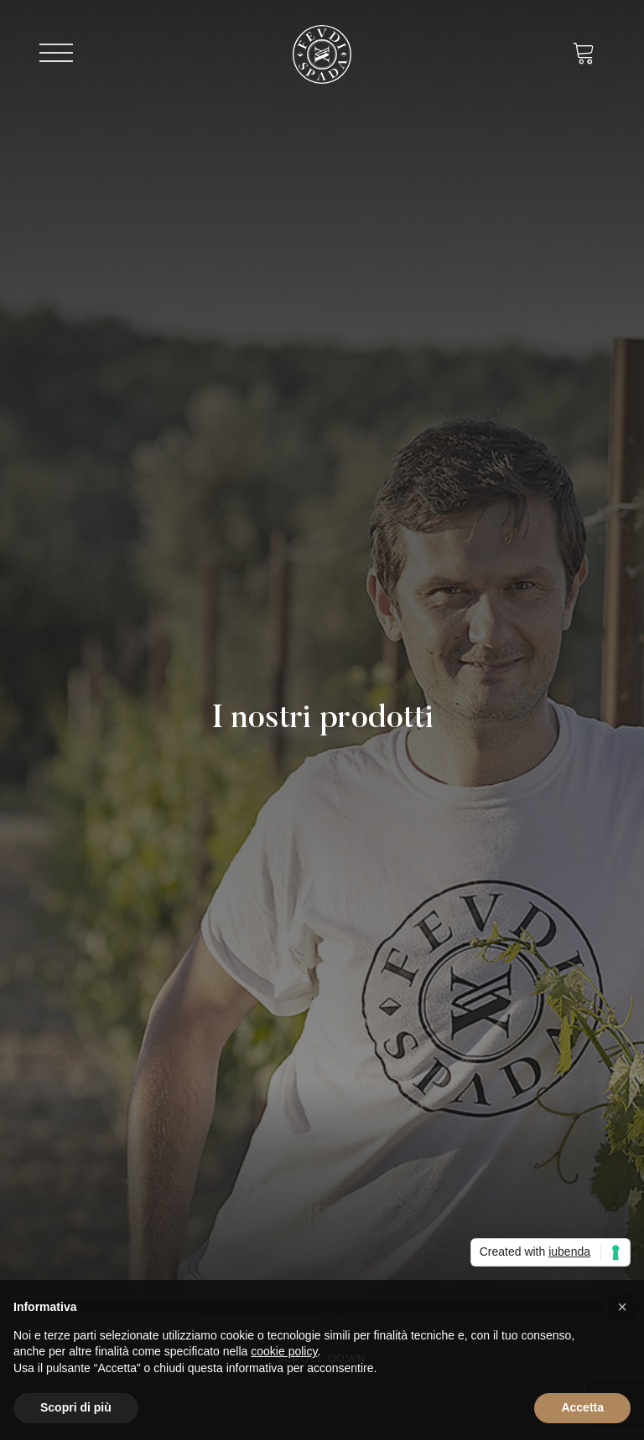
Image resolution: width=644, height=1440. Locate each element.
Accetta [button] (582, 1407)
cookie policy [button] (284, 1351)
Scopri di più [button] (76, 1407)
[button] (622, 1306)
